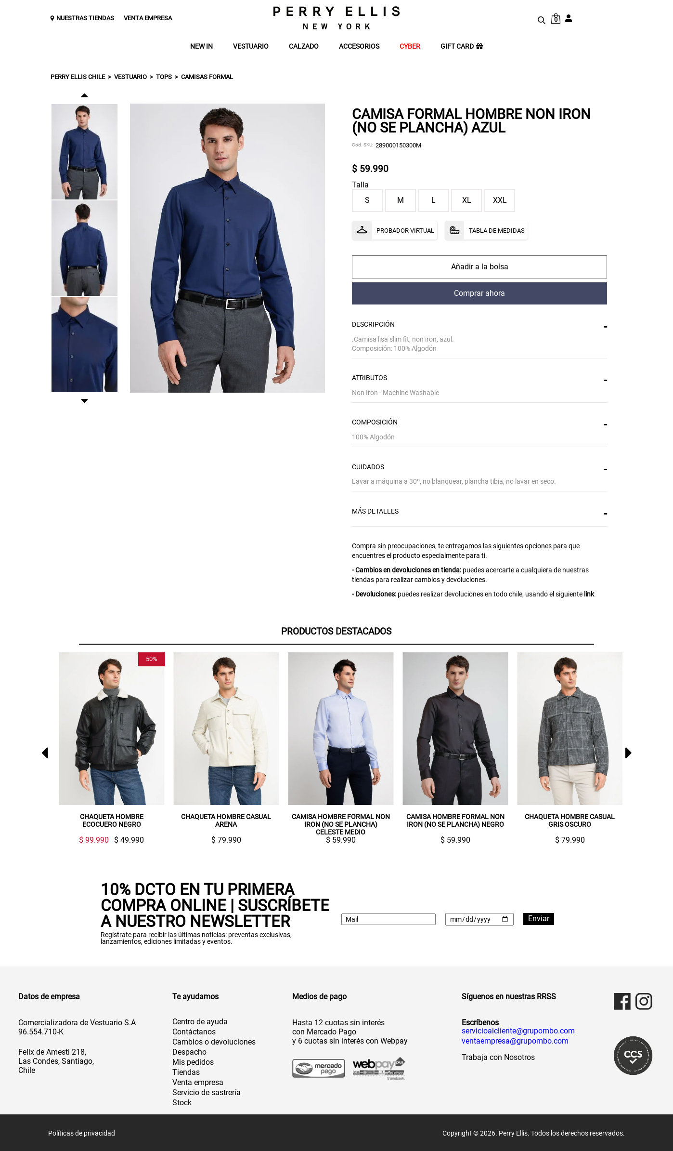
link (589, 594)
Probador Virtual (405, 230)
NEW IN (201, 46)
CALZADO (304, 46)
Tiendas (186, 1071)
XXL (500, 200)
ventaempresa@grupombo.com (515, 1040)
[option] (84, 152)
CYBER (410, 46)
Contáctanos (194, 1030)
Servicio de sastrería (206, 1091)
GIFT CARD (461, 46)
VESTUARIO (251, 46)
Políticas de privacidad (81, 1132)
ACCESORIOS (359, 46)
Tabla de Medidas (497, 230)
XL (466, 200)
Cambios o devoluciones (214, 1040)
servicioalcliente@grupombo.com (518, 1030)
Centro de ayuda (200, 1020)
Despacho (189, 1051)
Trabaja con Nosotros (498, 1056)
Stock (182, 1101)
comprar (480, 266)
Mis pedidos (193, 1061)
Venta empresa (197, 1081)
